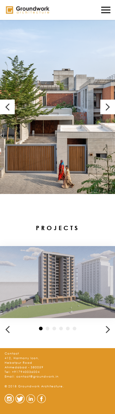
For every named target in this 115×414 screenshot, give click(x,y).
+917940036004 (26, 372)
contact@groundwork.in (37, 376)
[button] (7, 329)
